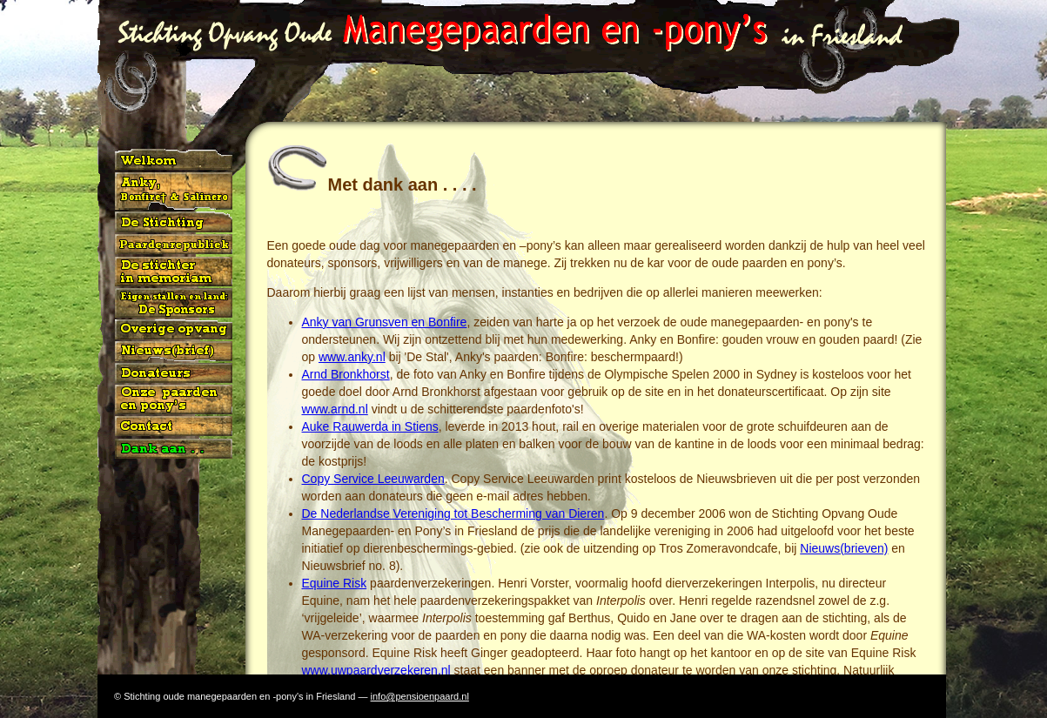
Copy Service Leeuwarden (373, 479)
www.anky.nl (352, 357)
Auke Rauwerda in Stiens (370, 426)
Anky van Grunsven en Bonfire (384, 322)
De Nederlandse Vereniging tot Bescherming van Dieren (453, 513)
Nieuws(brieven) (844, 548)
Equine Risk (334, 583)
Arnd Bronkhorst (346, 374)
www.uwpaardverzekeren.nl (376, 670)
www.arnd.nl (335, 409)
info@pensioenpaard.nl (420, 696)
